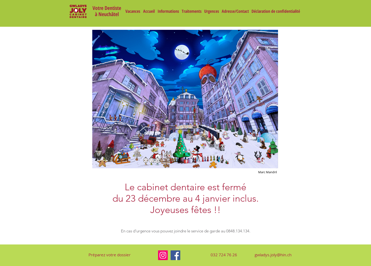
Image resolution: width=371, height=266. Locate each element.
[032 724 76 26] (224, 255)
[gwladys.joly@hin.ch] (272, 255)
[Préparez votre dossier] (109, 255)
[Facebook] (175, 255)
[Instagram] (163, 255)
